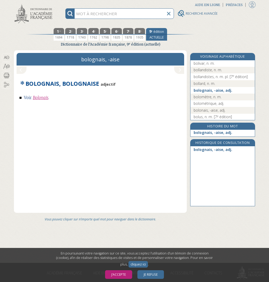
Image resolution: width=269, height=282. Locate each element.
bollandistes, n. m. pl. (221, 76)
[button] (6, 57)
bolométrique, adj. (209, 103)
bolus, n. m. (213, 116)
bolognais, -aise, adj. (213, 90)
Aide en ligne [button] (207, 5)
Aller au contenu (34, 5)
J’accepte (118, 274)
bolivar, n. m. (204, 63)
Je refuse (151, 274)
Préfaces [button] (234, 5)
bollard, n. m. (204, 83)
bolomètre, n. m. (207, 96)
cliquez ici (138, 264)
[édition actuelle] (156, 34)
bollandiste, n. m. (208, 69)
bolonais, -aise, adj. (209, 110)
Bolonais (40, 97)
